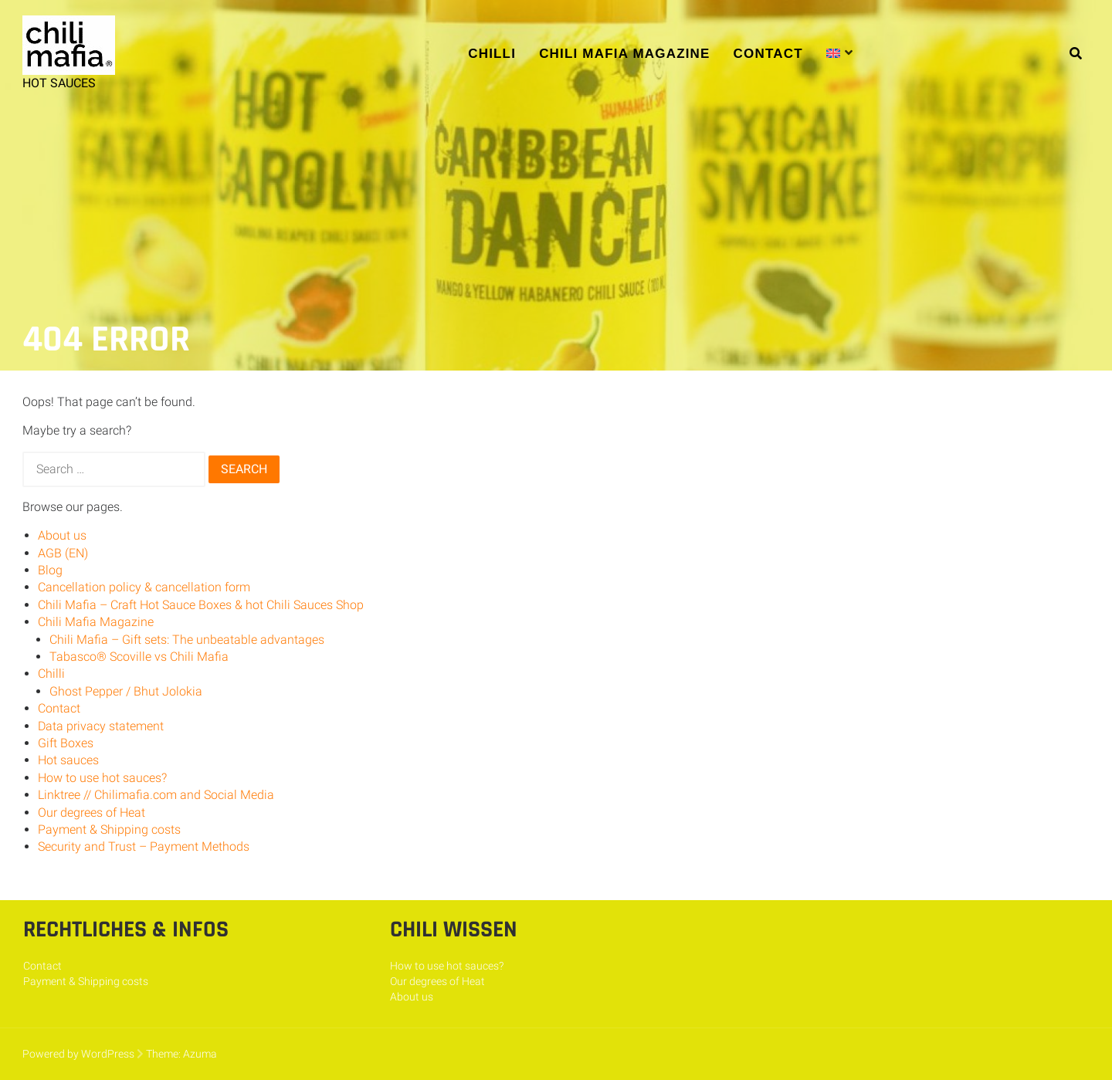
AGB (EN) (63, 553)
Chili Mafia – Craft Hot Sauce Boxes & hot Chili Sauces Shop (201, 605)
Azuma (200, 1054)
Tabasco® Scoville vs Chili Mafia (139, 656)
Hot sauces (68, 760)
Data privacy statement (101, 726)
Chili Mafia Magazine (624, 53)
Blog (50, 570)
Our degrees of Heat (91, 812)
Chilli (492, 53)
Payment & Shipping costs (109, 829)
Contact (768, 53)
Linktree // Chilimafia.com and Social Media (156, 794)
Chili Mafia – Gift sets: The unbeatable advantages (186, 639)
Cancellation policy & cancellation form (144, 587)
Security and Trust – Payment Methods (143, 846)
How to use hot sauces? (102, 777)
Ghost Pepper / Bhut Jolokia (125, 691)
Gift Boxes (65, 743)
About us (62, 535)
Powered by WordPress (78, 1054)
